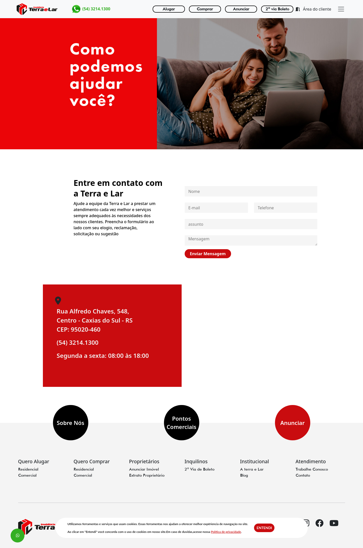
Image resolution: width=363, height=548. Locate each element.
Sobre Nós (70, 422)
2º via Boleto (277, 9)
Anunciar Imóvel (144, 469)
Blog (244, 475)
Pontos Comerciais (182, 422)
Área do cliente (313, 9)
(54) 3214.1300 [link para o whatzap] (90, 9)
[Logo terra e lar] (37, 9)
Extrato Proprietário (146, 475)
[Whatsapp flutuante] (17, 535)
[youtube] (334, 527)
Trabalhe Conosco (312, 469)
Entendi (264, 528)
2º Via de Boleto (199, 469)
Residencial (28, 469)
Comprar (205, 9)
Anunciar (241, 9)
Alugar (169, 9)
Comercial (27, 475)
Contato (303, 475)
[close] (341, 9)
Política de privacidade (226, 532)
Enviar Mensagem (208, 253)
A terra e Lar (252, 469)
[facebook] (319, 527)
